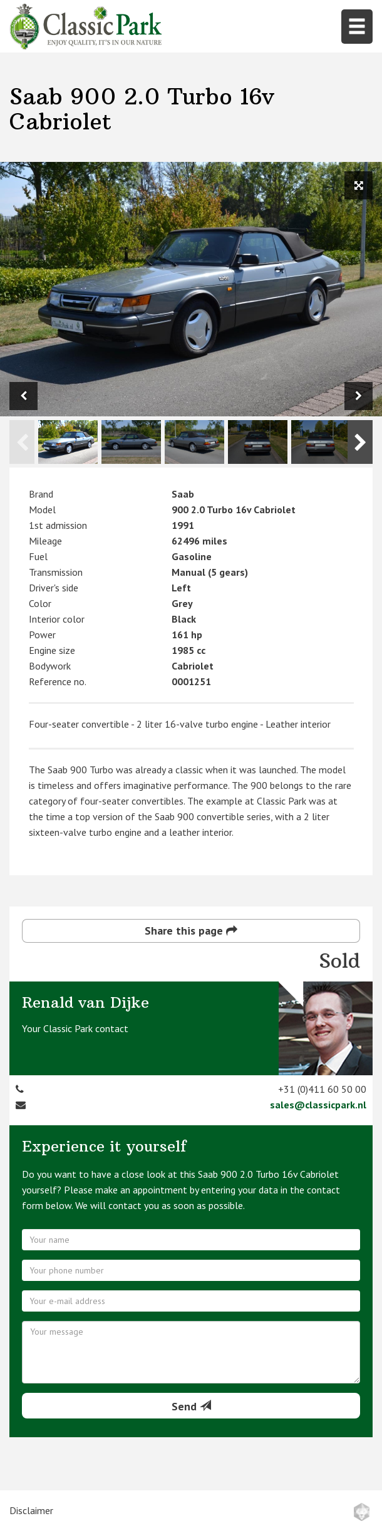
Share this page (191, 930)
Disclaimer (31, 1510)
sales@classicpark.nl (318, 1104)
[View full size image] (358, 185)
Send (191, 1406)
